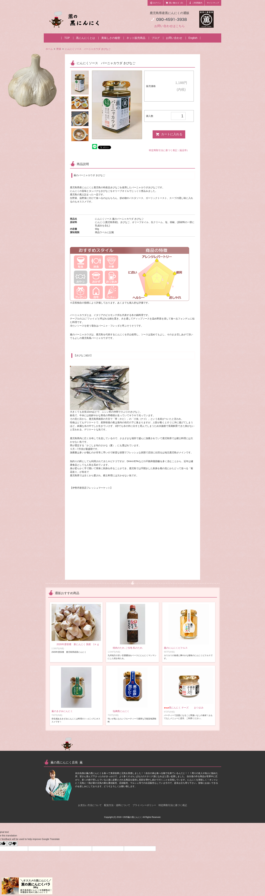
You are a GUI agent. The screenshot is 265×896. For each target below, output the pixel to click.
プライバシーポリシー (144, 805)
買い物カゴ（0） (175, 2)
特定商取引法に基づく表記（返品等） (169, 150)
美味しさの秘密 (110, 37)
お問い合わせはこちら (169, 26)
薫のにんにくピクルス (176, 647)
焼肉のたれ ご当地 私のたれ (125, 647)
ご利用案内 (195, 2)
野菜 (58, 49)
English (192, 37)
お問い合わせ (174, 37)
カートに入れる (168, 134)
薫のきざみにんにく (62, 711)
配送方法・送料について (117, 805)
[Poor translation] (12, 843)
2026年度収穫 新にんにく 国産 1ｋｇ (80, 644)
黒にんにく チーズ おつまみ (183, 707)
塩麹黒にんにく (118, 711)
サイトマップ (213, 3)
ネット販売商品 (135, 37)
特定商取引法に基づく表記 (173, 805)
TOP (67, 37)
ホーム (49, 49)
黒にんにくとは (85, 37)
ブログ (156, 37)
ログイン (155, 2)
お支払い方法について (90, 805)
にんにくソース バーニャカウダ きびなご (88, 49)
